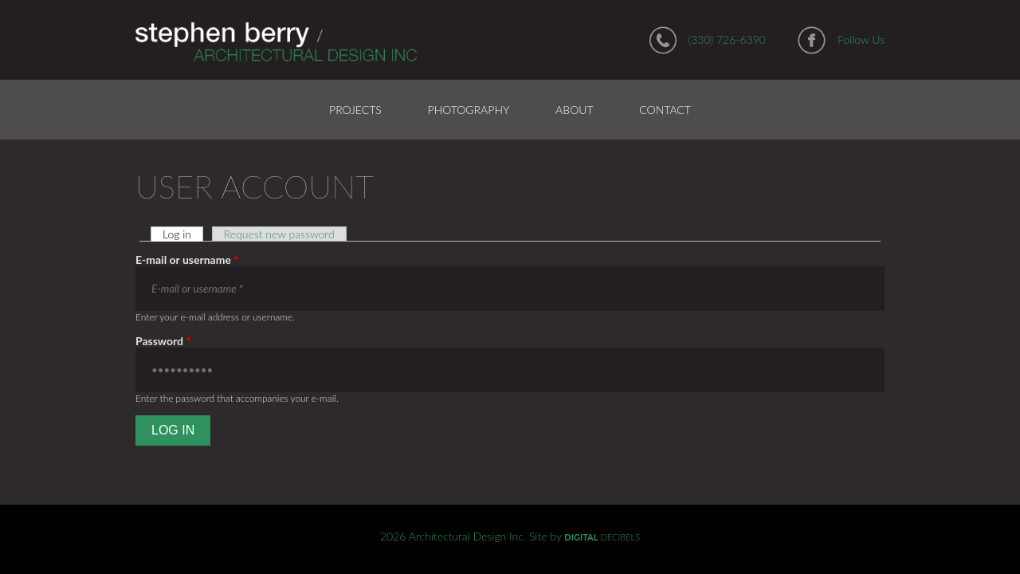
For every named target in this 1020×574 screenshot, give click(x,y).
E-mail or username (186, 259)
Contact (665, 109)
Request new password (279, 234)
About (574, 109)
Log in (183, 234)
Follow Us (861, 39)
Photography (469, 109)
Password (162, 341)
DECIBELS (602, 537)
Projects (355, 109)
